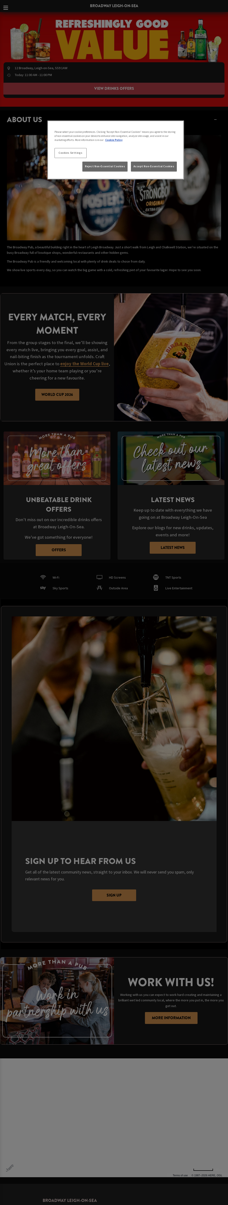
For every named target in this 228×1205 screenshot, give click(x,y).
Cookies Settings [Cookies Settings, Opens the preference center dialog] (70, 152)
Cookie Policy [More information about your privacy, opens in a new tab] (114, 140)
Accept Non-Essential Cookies (154, 166)
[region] (115, 149)
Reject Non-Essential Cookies (105, 166)
